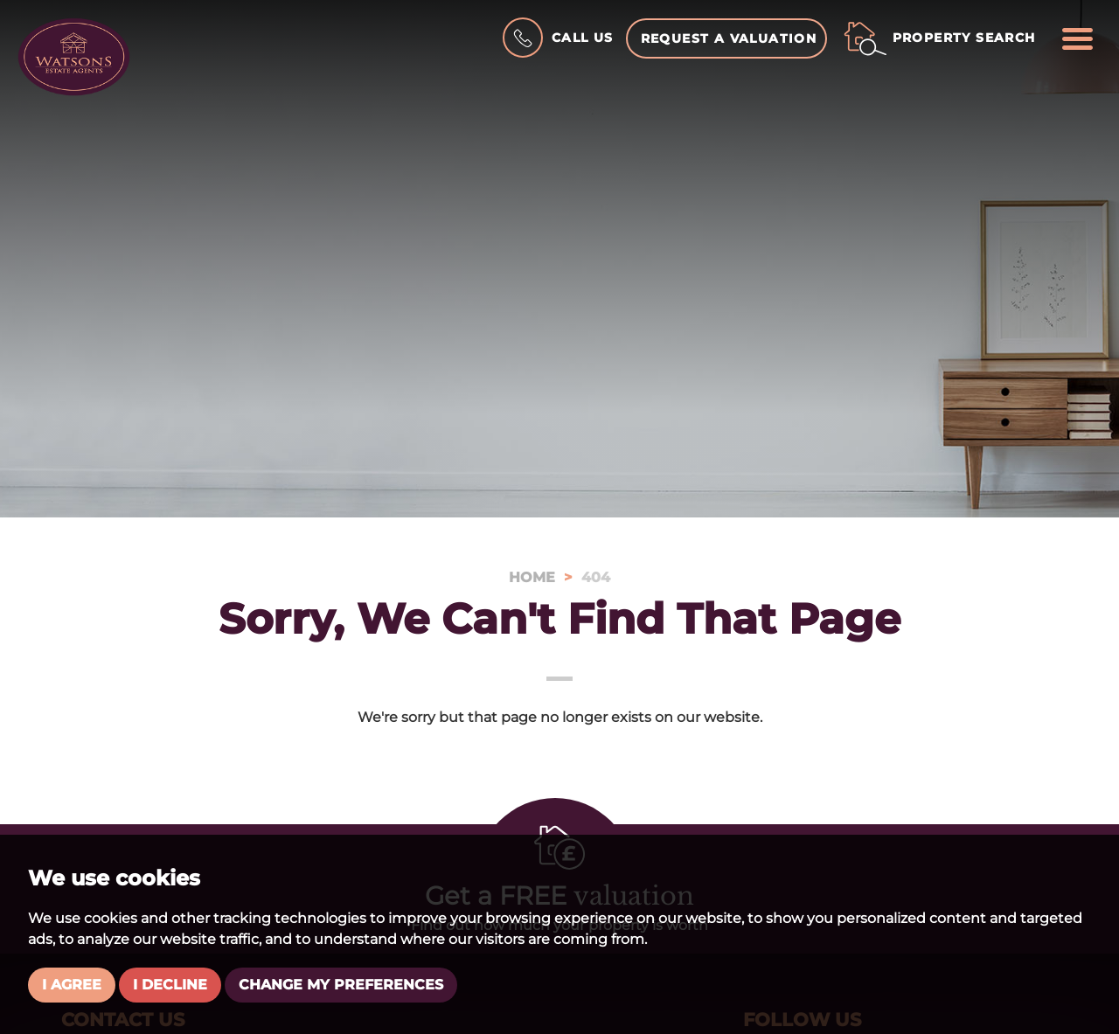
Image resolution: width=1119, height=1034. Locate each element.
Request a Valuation (729, 38)
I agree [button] (71, 984)
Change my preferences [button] (341, 984)
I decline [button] (170, 984)
